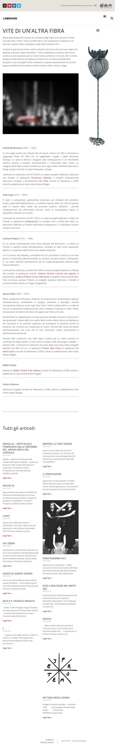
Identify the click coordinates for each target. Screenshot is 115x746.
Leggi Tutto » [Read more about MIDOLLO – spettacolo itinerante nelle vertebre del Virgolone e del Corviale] (7, 478)
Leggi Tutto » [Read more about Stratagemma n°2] (47, 578)
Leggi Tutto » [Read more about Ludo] (7, 536)
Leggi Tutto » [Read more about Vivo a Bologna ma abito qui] (47, 611)
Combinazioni (31, 221)
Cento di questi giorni (18, 573)
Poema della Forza (51, 348)
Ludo (6, 515)
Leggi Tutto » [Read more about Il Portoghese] (47, 494)
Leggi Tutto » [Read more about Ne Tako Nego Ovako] (47, 717)
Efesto (47, 618)
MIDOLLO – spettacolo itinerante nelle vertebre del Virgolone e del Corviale (20, 448)
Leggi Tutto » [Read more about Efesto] (47, 639)
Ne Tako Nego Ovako (56, 697)
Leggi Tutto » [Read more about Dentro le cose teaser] (47, 466)
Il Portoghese (52, 474)
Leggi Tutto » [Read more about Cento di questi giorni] (7, 593)
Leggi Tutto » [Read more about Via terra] (7, 566)
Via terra (9, 543)
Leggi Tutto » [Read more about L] (7, 648)
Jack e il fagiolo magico (19, 601)
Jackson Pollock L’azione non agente (56, 273)
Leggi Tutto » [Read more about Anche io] (7, 508)
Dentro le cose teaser (57, 443)
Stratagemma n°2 (54, 558)
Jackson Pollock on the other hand (32, 277)
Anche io (8, 485)
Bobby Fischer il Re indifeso (26, 370)
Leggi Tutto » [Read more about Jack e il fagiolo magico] (7, 621)
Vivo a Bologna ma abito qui (59, 587)
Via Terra (43, 181)
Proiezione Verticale (41, 178)
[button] (104, 16)
